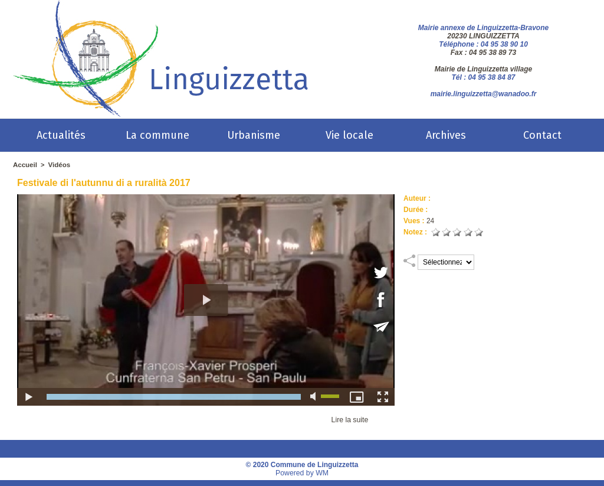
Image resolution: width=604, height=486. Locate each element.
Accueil (24, 164)
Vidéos (57, 164)
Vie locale (349, 135)
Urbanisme (253, 135)
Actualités (61, 135)
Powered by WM (302, 473)
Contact (542, 135)
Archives (446, 135)
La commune (157, 135)
